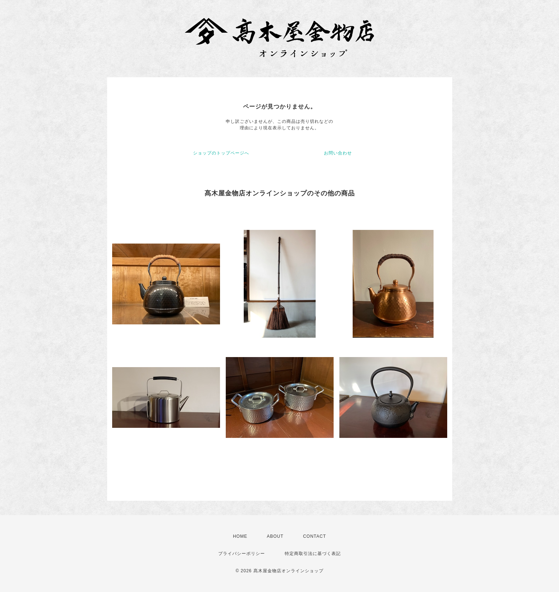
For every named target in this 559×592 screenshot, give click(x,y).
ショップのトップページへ (221, 153)
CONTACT (314, 536)
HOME (240, 536)
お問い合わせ (338, 153)
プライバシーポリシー (241, 553)
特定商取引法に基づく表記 (313, 553)
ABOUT (275, 536)
